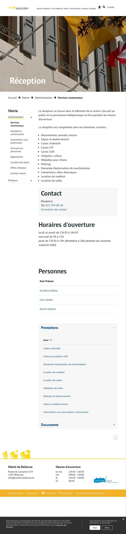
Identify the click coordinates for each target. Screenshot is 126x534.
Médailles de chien (53, 408)
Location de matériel (54, 384)
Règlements (17, 156)
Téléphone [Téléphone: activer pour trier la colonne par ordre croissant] (102, 340)
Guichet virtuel (18, 173)
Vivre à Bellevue (57, 8)
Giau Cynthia (46, 299)
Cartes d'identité (51, 348)
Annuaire (85, 8)
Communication (75, 8)
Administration (15, 116)
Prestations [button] (49, 327)
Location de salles (20, 162)
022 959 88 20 (54, 205)
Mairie (66, 8)
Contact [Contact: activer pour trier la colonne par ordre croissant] (90, 281)
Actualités (92, 8)
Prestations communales (17, 133)
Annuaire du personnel (17, 150)
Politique (13, 180)
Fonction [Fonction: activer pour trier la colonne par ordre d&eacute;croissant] (70, 281)
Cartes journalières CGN (55, 360)
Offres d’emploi (18, 167)
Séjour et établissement (55, 432)
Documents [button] (49, 462)
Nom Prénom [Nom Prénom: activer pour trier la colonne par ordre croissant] (47, 281)
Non (107, 527)
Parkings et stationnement (57, 420)
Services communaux (21, 124)
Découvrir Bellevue (43, 8)
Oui (95, 527)
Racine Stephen (48, 308)
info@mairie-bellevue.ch (21, 514)
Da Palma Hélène (49, 290)
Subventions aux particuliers (19, 141)
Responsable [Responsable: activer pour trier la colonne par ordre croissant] (83, 340)
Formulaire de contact (54, 209)
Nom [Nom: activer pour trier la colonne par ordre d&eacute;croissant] (45, 340)
